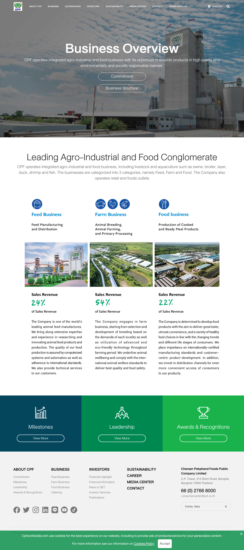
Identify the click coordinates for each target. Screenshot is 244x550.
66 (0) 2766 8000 (198, 490)
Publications (96, 498)
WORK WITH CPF (178, 6)
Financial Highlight (100, 477)
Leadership (20, 487)
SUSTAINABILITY (114, 6)
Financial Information (102, 482)
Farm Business (60, 482)
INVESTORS (93, 6)
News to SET (97, 487)
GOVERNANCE (73, 6)
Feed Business (60, 477)
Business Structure (122, 88)
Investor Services (99, 492)
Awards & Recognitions (27, 492)
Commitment (122, 76)
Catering (56, 492)
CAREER (134, 476)
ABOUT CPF (35, 6)
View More (40, 438)
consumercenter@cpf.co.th (198, 496)
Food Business (60, 487)
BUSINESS (53, 6)
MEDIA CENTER (137, 6)
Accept (165, 543)
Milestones (20, 482)
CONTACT (157, 6)
